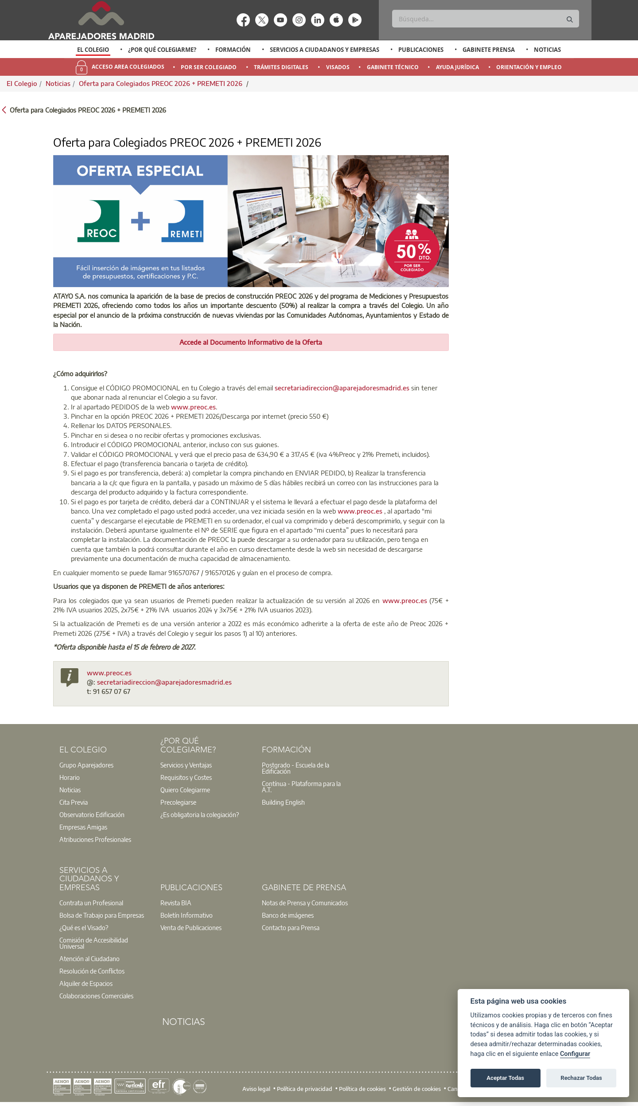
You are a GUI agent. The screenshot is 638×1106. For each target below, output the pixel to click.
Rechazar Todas (581, 1078)
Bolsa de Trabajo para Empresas (101, 915)
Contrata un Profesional (91, 903)
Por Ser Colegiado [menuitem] (209, 67)
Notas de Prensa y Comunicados (305, 903)
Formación (233, 50)
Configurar (575, 1054)
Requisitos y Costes (186, 777)
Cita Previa (73, 802)
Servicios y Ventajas (186, 765)
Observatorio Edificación (91, 814)
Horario (69, 777)
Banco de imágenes (288, 915)
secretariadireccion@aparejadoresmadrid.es (342, 388)
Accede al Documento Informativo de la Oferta (250, 342)
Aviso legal (256, 1088)
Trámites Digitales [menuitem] (281, 67)
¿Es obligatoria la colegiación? (199, 814)
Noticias (547, 50)
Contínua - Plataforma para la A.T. (301, 786)
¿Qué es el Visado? (83, 927)
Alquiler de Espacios (86, 983)
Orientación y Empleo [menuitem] (529, 67)
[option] (93, 49)
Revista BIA (175, 903)
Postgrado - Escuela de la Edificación (295, 768)
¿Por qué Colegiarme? (162, 50)
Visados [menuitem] (338, 67)
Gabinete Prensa (489, 50)
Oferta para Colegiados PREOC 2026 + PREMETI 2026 (161, 83)
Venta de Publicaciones (191, 927)
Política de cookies (362, 1088)
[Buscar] (485, 18)
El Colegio (93, 50)
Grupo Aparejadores (86, 765)
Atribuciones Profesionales (95, 839)
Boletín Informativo (186, 915)
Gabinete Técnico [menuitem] (393, 67)
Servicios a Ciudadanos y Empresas (324, 50)
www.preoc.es (193, 407)
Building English (283, 802)
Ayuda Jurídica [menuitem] (457, 67)
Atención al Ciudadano (89, 958)
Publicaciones (420, 50)
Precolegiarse (178, 802)
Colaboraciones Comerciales (96, 996)
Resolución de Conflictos (91, 971)
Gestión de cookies (417, 1088)
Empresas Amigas (83, 827)
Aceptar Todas (505, 1078)
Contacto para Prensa (290, 927)
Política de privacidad (304, 1088)
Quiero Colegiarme (185, 790)
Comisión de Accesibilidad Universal (93, 943)
